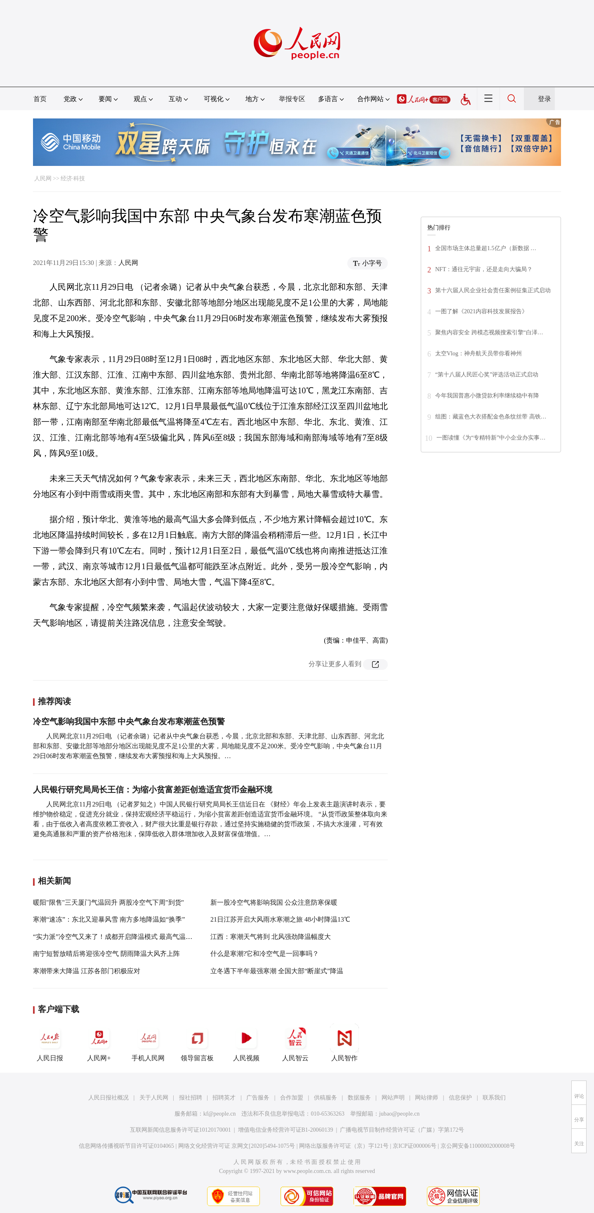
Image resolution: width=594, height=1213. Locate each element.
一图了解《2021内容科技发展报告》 (481, 311)
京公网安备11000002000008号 (478, 1146)
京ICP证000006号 (414, 1146)
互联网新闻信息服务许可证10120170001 (180, 1130)
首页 (40, 98)
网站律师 (426, 1098)
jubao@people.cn (399, 1114)
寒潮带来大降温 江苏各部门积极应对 (86, 970)
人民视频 (246, 1043)
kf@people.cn (219, 1114)
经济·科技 (73, 178)
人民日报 (49, 1043)
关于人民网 (153, 1098)
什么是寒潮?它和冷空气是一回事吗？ (264, 953)
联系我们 (494, 1098)
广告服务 (257, 1098)
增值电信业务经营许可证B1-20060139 (285, 1130)
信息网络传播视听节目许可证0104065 (126, 1146)
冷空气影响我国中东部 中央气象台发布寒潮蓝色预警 (129, 721)
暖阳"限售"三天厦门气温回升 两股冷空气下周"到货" (108, 902)
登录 (544, 98)
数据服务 (359, 1098)
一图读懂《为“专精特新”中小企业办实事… (490, 438)
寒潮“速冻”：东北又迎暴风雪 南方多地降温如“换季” (109, 919)
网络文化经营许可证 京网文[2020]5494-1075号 (236, 1146)
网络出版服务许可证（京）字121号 (344, 1146)
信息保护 (460, 1098)
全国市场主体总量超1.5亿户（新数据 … (485, 248)
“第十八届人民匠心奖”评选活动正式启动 (486, 374)
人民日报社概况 (108, 1098)
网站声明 (393, 1098)
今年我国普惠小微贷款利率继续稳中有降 (487, 396)
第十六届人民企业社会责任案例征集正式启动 (493, 290)
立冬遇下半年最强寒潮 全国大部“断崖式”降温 (276, 970)
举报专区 (292, 98)
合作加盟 (291, 1098)
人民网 (43, 178)
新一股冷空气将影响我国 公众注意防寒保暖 (273, 902)
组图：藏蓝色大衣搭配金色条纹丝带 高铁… (491, 417)
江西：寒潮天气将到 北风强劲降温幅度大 (270, 936)
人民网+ (99, 1043)
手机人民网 (148, 1043)
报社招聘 (190, 1098)
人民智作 (344, 1043)
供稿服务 (325, 1098)
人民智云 (295, 1043)
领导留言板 (197, 1043)
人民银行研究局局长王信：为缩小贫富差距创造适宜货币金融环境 (152, 789)
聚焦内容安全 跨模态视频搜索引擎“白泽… (489, 332)
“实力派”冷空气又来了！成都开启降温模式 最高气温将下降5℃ (124, 936)
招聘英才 (224, 1098)
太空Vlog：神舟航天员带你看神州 (478, 353)
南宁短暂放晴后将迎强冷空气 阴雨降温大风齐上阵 (106, 953)
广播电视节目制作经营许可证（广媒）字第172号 (402, 1130)
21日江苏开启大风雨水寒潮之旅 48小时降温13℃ (280, 919)
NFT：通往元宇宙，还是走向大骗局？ (484, 269)
